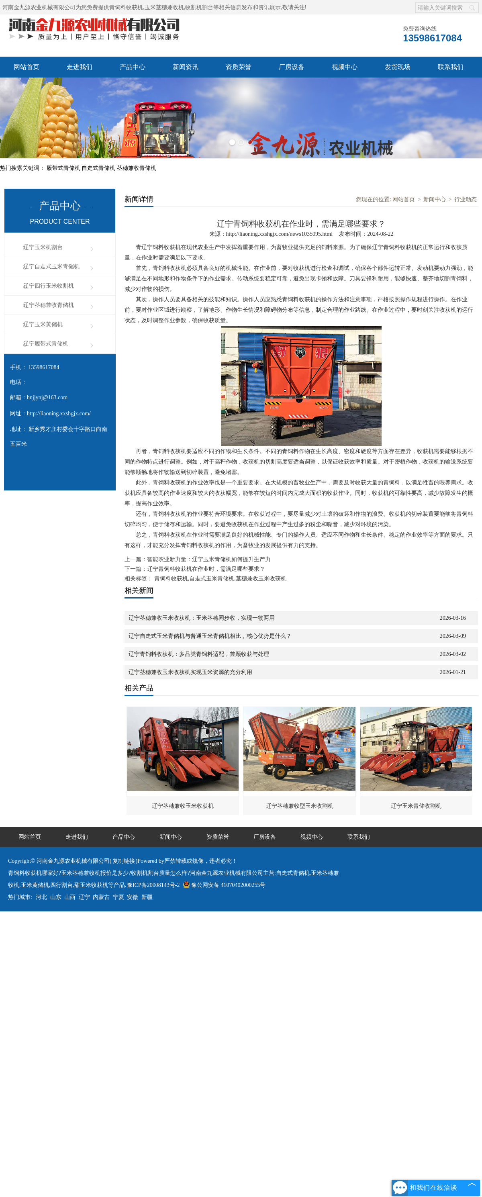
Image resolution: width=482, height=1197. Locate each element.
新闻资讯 (185, 66)
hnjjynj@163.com (47, 397)
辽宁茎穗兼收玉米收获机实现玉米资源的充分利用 (190, 672)
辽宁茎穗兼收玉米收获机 (183, 806)
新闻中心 (434, 199)
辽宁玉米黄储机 (43, 324)
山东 (55, 897)
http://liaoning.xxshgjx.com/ (59, 414)
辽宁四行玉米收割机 (48, 286)
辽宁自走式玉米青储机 (51, 267)
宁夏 (118, 897)
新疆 (147, 897)
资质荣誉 (238, 66)
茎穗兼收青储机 (136, 168)
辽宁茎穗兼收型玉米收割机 (299, 806)
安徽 (132, 897)
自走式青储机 (99, 168)
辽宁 (84, 897)
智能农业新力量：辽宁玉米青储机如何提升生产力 (209, 559)
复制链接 (123, 861)
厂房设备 (291, 66)
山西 (70, 897)
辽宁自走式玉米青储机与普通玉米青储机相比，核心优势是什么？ (210, 636)
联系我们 (451, 66)
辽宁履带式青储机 (45, 344)
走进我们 (79, 66)
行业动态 (465, 199)
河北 (41, 897)
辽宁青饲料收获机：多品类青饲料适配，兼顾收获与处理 (199, 654)
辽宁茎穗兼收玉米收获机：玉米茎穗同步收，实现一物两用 (202, 618)
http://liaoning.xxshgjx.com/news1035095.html (279, 234)
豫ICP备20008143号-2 (153, 885)
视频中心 (344, 66)
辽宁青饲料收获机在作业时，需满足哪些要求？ (206, 569)
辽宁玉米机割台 (43, 247)
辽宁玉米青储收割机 (416, 806)
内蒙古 (101, 897)
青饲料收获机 (126, 7)
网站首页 (26, 66)
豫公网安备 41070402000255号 (224, 885)
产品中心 (132, 66)
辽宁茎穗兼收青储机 (48, 305)
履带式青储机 (64, 168)
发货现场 (398, 66)
